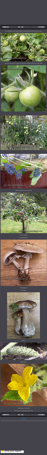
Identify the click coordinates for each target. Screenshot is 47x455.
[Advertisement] (23, 11)
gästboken (23, 418)
